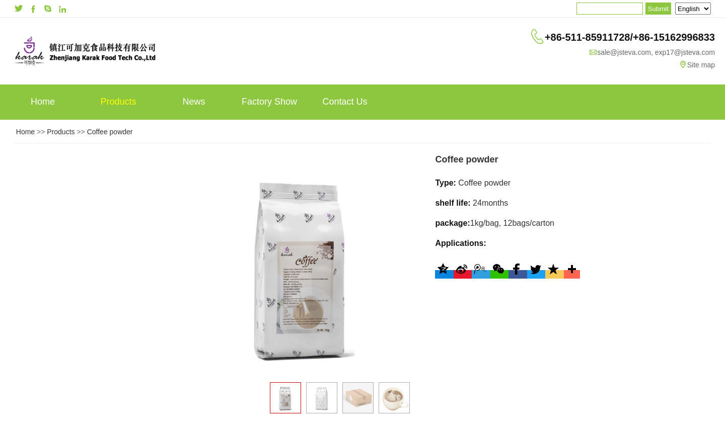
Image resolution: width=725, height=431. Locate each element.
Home (43, 102)
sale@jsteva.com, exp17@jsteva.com (656, 52)
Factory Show (269, 102)
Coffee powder (110, 132)
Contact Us (344, 102)
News (193, 102)
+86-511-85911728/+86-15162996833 (630, 37)
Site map (701, 65)
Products (118, 102)
